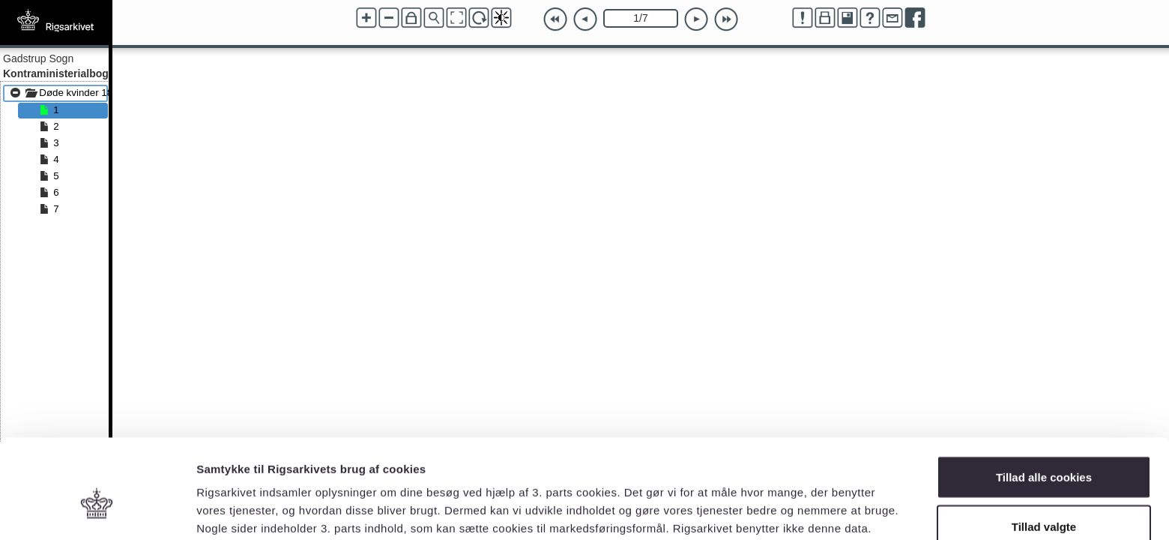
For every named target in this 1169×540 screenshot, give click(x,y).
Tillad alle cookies (1044, 401)
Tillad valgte (1044, 451)
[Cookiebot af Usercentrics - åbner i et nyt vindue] (97, 511)
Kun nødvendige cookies (1044, 500)
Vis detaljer (779, 501)
